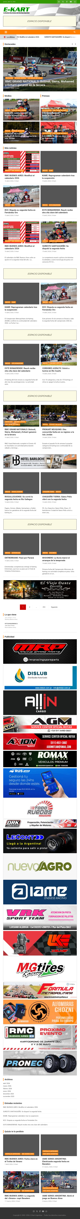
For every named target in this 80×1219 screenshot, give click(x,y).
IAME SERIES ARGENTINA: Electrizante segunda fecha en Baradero (55, 1161)
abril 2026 (6, 1083)
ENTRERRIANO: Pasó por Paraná (19, 558)
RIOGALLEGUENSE (17, 491)
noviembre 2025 (8, 1096)
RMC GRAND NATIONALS (35, 78)
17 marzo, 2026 (10, 1201)
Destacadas (10, 44)
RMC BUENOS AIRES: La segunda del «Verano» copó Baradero (20, 1197)
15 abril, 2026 (9, 118)
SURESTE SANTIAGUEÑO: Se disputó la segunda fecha (18, 114)
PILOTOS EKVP (47, 110)
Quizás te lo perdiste (14, 1131)
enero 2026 (7, 1091)
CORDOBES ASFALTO (55, 363)
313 (44, 607)
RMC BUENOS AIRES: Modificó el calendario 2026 (28, 37)
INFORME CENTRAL (20, 78)
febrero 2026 (7, 1089)
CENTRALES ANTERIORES (12, 1154)
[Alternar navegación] (6, 32)
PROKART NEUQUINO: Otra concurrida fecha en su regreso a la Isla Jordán (20, 136)
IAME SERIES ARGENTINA (50, 1154)
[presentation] (72, 44)
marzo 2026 (7, 1086)
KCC (13, 205)
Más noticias (10, 148)
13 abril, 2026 (46, 118)
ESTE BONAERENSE (54, 205)
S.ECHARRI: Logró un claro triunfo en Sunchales (57, 137)
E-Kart (17, 88)
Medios (8, 96)
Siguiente (54, 607)
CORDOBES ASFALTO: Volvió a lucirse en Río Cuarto (55, 369)
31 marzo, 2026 (47, 1167)
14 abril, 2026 (9, 88)
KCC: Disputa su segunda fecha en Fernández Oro (20, 1120)
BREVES (7, 170)
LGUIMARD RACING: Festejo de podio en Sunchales (56, 114)
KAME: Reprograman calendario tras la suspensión (20, 1116)
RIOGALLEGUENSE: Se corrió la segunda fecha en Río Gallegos (19, 497)
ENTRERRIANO (16, 553)
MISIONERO (52, 553)
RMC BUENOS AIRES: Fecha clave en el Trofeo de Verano (21, 1160)
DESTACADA (9, 78)
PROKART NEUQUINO (18, 131)
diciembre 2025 (8, 1094)
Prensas (46, 96)
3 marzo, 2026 (47, 1201)
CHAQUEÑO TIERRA (48, 491)
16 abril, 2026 (9, 181)
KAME (51, 170)
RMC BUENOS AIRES (18, 170)
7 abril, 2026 (9, 1164)
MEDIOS (7, 110)
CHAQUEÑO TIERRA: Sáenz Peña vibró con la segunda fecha (57, 497)
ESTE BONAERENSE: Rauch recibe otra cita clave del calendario (57, 211)
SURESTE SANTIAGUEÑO (19, 110)
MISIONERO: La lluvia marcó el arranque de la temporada (56, 559)
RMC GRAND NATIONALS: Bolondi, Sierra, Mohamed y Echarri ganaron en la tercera (39, 83)
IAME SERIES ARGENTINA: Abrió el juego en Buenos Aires (58, 1197)
